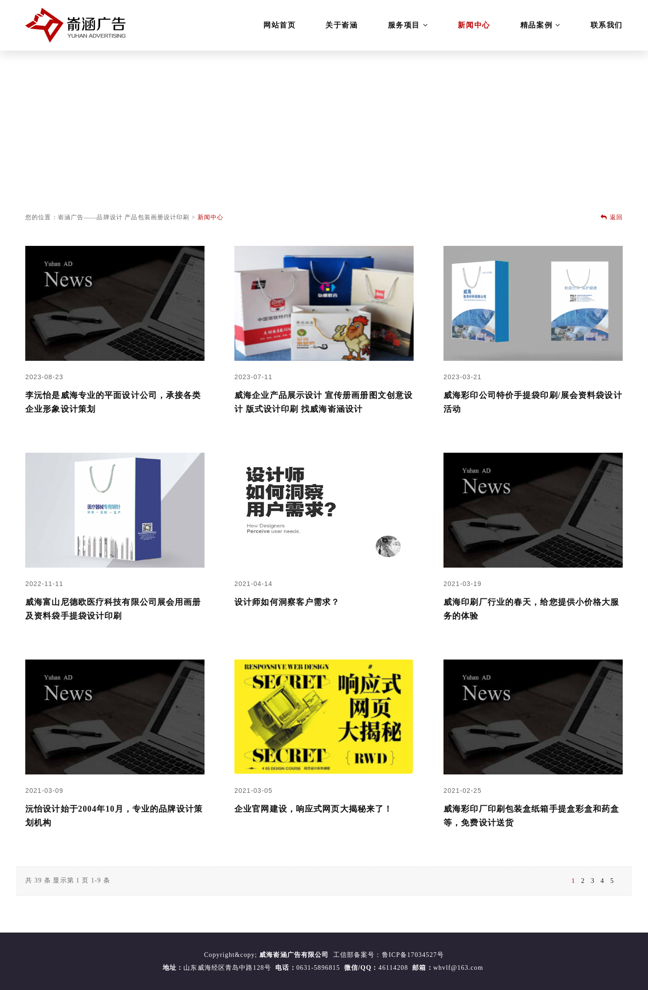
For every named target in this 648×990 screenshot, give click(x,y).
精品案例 (540, 25)
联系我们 (607, 25)
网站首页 (279, 25)
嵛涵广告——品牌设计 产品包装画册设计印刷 (124, 217)
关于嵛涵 (341, 25)
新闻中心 (474, 25)
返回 (612, 217)
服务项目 (408, 25)
